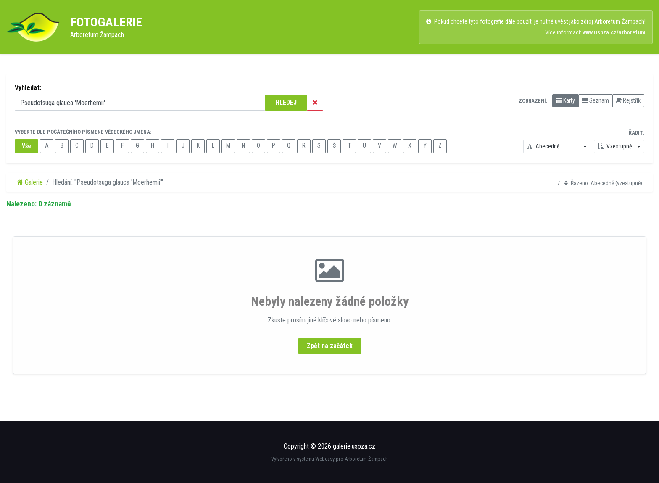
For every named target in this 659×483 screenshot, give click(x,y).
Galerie (30, 182)
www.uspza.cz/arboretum (614, 32)
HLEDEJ (286, 102)
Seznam (595, 100)
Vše (26, 146)
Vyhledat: (28, 88)
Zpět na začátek (330, 346)
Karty (565, 100)
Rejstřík (628, 100)
